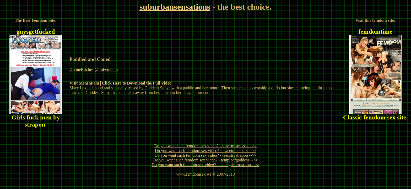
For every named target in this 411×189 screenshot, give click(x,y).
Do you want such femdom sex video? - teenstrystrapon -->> (205, 155)
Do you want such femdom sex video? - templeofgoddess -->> (205, 160)
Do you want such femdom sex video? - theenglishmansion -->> (205, 164)
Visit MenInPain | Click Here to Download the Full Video (120, 83)
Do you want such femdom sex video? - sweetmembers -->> (205, 150)
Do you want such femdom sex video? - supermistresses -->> (205, 146)
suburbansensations (174, 7)
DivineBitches (81, 69)
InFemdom (108, 69)
